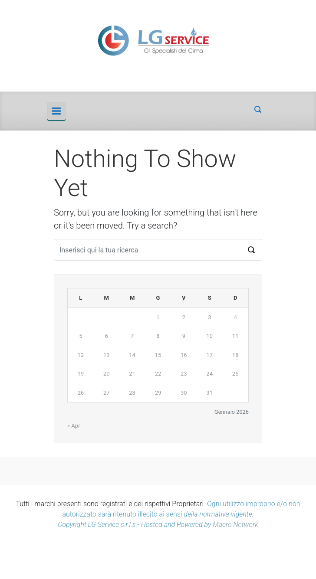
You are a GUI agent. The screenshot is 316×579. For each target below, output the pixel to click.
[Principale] (56, 111)
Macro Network (235, 524)
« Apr (73, 425)
